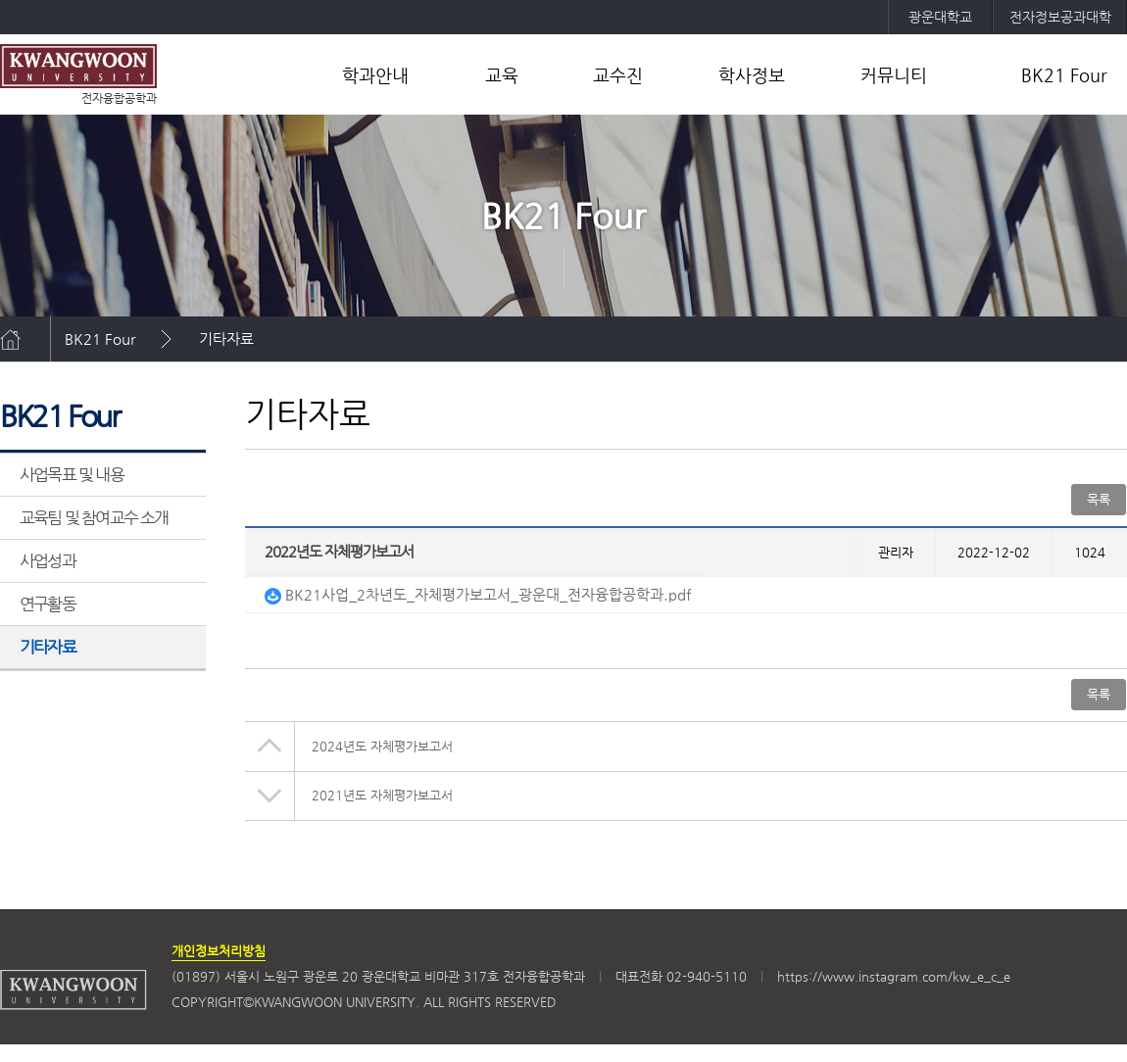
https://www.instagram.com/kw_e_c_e (893, 976)
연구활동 (47, 603)
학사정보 (751, 75)
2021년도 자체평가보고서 (382, 795)
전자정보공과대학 (1060, 16)
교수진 (618, 75)
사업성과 (47, 560)
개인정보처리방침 (219, 950)
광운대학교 (940, 16)
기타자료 (226, 338)
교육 (501, 75)
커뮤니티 (893, 75)
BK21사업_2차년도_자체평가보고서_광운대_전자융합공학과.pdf (478, 594)
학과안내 (375, 75)
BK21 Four (1064, 75)
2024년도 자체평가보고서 (382, 746)
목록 (1098, 499)
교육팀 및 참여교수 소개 (94, 517)
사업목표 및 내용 (71, 474)
